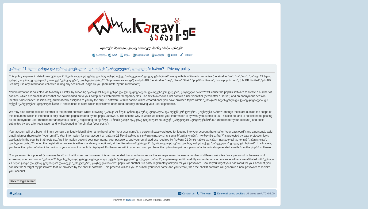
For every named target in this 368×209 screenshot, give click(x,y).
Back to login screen (22, 181)
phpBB (129, 200)
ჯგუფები (158, 55)
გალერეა (99, 55)
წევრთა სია (141, 55)
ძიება (125, 55)
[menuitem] (172, 55)
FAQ (112, 55)
